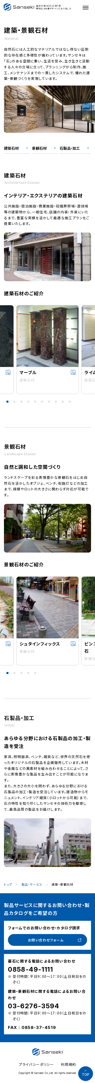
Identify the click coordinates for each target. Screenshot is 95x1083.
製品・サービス (32, 884)
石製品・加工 (70, 148)
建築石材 (11, 148)
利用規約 (68, 1064)
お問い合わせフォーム (46, 939)
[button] (7, 402)
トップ (8, 884)
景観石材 (39, 148)
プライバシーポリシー (36, 1064)
